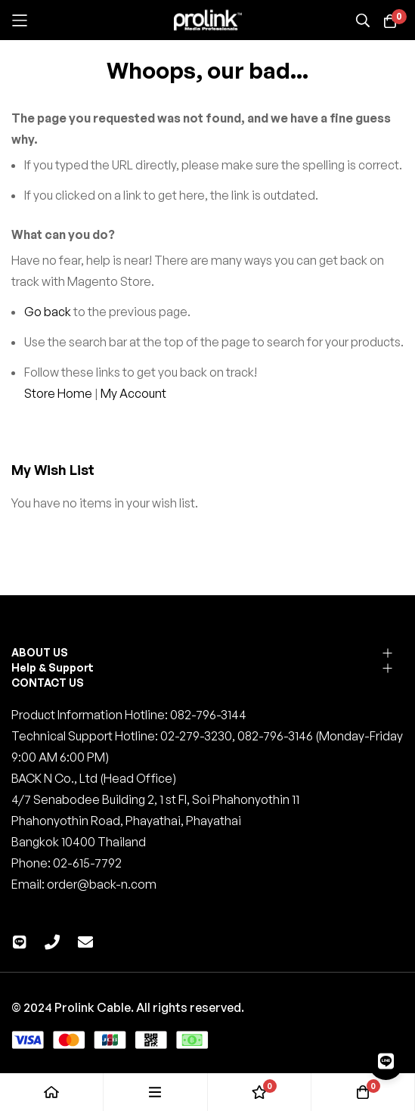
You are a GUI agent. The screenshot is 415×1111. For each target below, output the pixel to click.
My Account (133, 393)
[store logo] (208, 20)
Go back (47, 311)
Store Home (58, 393)
